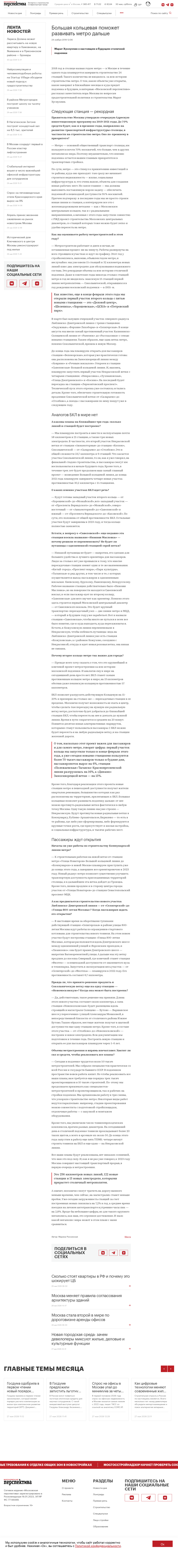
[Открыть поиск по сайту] (161, 13)
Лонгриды (35, 13)
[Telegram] (167, 4)
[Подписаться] (171, 4)
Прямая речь (56, 13)
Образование (100, 1526)
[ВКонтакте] (163, 4)
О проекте (67, 1487)
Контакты (67, 1500)
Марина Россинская (68, 1236)
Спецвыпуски (104, 13)
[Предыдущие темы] (164, 1369)
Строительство (80, 13)
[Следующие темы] (171, 1369)
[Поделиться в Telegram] (113, 1253)
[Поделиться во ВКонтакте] (103, 1253)
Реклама (66, 1494)
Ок (162, 1543)
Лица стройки (100, 1520)
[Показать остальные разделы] (122, 13)
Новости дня (15, 13)
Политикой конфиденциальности (98, 1545)
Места (128, 1236)
